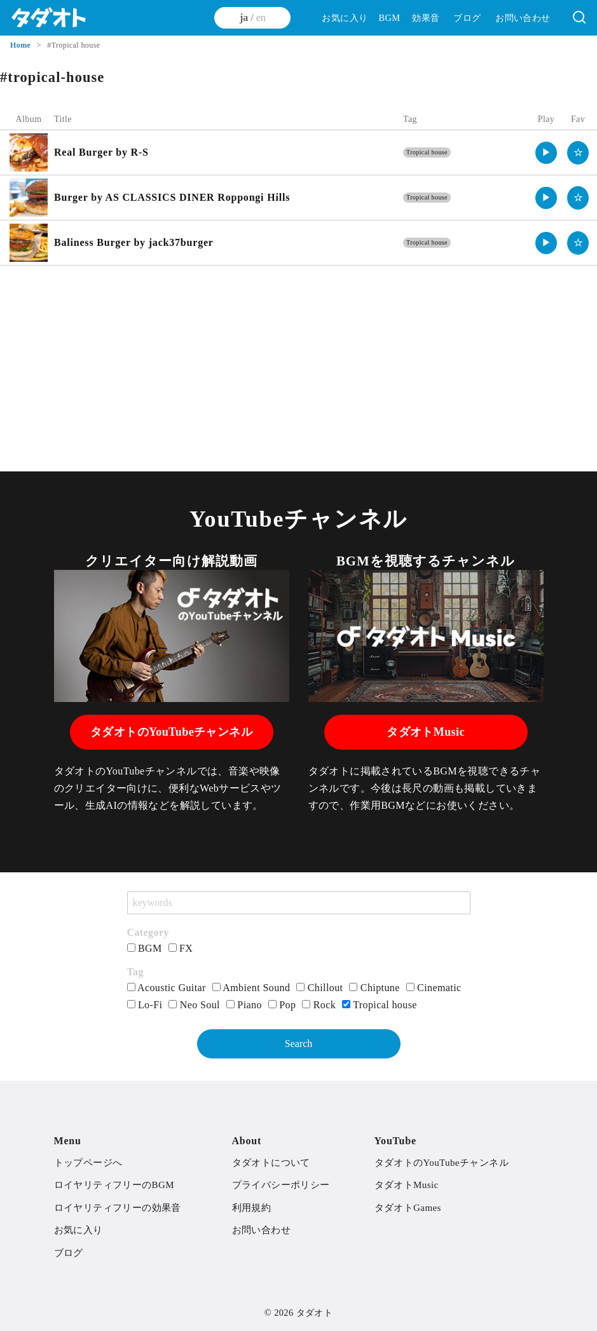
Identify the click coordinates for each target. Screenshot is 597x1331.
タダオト (314, 1312)
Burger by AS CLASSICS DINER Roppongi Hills (172, 197)
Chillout (319, 987)
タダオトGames (407, 1208)
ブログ (467, 18)
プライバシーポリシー (281, 1185)
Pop (282, 1004)
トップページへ (88, 1163)
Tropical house (427, 152)
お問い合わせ (522, 18)
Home (21, 45)
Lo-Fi (145, 1004)
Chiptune (374, 987)
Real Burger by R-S (101, 152)
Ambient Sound (251, 987)
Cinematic (434, 987)
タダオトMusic (426, 732)
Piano (244, 1004)
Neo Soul (194, 1004)
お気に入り (344, 18)
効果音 (425, 18)
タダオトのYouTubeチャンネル (171, 732)
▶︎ (546, 152)
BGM (389, 18)
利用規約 (251, 1208)
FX (180, 948)
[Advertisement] (298, 367)
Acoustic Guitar (166, 987)
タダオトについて (271, 1163)
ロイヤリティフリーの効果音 (117, 1208)
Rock (319, 1004)
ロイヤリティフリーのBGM (114, 1185)
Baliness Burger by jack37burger (134, 242)
